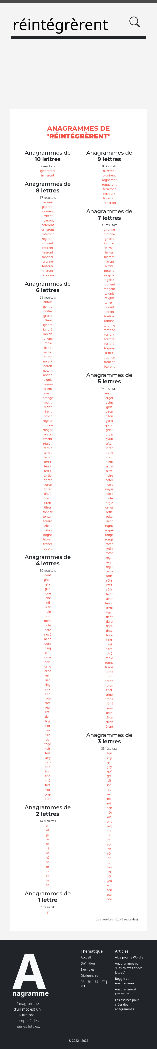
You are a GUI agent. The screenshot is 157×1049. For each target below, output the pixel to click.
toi (109, 863)
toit (47, 748)
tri (109, 872)
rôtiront (47, 248)
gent (47, 575)
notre (109, 484)
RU (83, 986)
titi (48, 739)
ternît (48, 457)
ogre (47, 643)
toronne (109, 325)
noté (47, 630)
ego (109, 753)
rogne (109, 526)
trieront (47, 271)
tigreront (109, 198)
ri (48, 871)
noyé (47, 634)
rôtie (109, 576)
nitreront (109, 171)
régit (109, 562)
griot (109, 430)
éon (109, 890)
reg (109, 826)
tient (109, 617)
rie (109, 831)
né (48, 853)
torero (47, 521)
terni (109, 608)
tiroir (47, 503)
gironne (109, 229)
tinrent (109, 312)
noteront (47, 225)
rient (109, 521)
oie (109, 817)
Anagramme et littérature (125, 991)
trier (109, 690)
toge (47, 744)
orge (47, 657)
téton (109, 717)
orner (109, 507)
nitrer (48, 357)
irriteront (47, 175)
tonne (109, 662)
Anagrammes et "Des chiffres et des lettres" (128, 968)
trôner (47, 544)
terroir (109, 302)
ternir (48, 448)
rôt (109, 853)
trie (47, 767)
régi (47, 707)
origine (109, 275)
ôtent (109, 726)
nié (109, 803)
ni (47, 848)
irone (109, 453)
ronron (48, 434)
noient (47, 361)
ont (109, 821)
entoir (47, 302)
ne (48, 844)
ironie (48, 343)
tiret (109, 644)
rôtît (109, 589)
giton (109, 416)
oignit (48, 379)
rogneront (109, 180)
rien (48, 680)
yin (109, 885)
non (109, 808)
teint (109, 594)
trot (47, 785)
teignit (109, 293)
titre (109, 649)
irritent (48, 216)
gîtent (48, 320)
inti (47, 602)
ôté (109, 899)
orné (47, 671)
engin (109, 393)
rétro (109, 571)
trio (47, 776)
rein (47, 675)
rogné (109, 530)
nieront (109, 257)
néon (47, 639)
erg (109, 758)
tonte (109, 672)
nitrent (109, 261)
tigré (109, 626)
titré (109, 653)
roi (109, 840)
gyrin (109, 439)
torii (109, 676)
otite (109, 516)
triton (48, 530)
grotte (47, 316)
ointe (109, 498)
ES (96, 982)
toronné (109, 330)
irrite (47, 348)
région (47, 443)
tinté (109, 635)
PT (103, 982)
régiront (48, 239)
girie (109, 407)
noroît (47, 366)
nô (48, 857)
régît (109, 567)
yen (109, 881)
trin (47, 771)
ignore (47, 325)
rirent (48, 411)
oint (47, 653)
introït (109, 248)
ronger (47, 430)
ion (109, 785)
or (47, 867)
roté (48, 703)
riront (48, 416)
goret (109, 421)
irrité (47, 352)
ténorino (48, 275)
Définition (88, 963)
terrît (47, 471)
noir (48, 616)
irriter (109, 252)
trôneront (109, 203)
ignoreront (47, 171)
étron (109, 722)
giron (109, 411)
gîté (48, 589)
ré (47, 876)
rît (109, 849)
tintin (48, 494)
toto (48, 762)
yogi (48, 794)
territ (47, 466)
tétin (109, 713)
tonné (109, 667)
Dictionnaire (89, 976)
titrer (47, 507)
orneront (47, 229)
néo (109, 812)
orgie (109, 503)
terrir (48, 462)
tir (109, 858)
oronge (48, 398)
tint (47, 726)
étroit (48, 548)
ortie (109, 512)
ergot (109, 398)
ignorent (48, 211)
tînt (47, 790)
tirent (48, 498)
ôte (109, 894)
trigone (109, 348)
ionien (47, 334)
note (47, 625)
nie (109, 799)
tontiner (48, 257)
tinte (109, 631)
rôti (47, 712)
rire (47, 689)
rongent (109, 289)
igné (48, 593)
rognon (47, 425)
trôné (109, 704)
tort (47, 753)
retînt (48, 407)
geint (109, 402)
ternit (48, 453)
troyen (47, 539)
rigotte (109, 280)
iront (109, 457)
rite (47, 694)
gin (109, 762)
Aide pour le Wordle (129, 957)
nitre (109, 466)
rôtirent (47, 243)
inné (48, 598)
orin (48, 662)
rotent (47, 439)
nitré (109, 471)
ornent (48, 393)
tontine (109, 316)
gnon (47, 580)
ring (48, 685)
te (47, 880)
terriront (109, 194)
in (47, 839)
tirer (109, 640)
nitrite (109, 266)
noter (109, 480)
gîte (48, 584)
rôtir (109, 580)
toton (109, 685)
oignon (48, 384)
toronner (47, 261)
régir (109, 557)
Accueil (86, 957)
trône (109, 699)
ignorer (109, 243)
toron (109, 681)
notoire (109, 271)
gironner (47, 202)
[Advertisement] (78, 71)
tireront (47, 252)
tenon (109, 603)
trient (48, 526)
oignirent (109, 175)
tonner (48, 512)
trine (109, 694)
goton (109, 425)
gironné (109, 234)
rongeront (109, 184)
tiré (47, 735)
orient (47, 389)
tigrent (109, 307)
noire (109, 475)
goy (109, 767)
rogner (47, 421)
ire (109, 790)
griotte (109, 239)
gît (109, 780)
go (48, 835)
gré (109, 776)
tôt (109, 876)
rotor (109, 553)
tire (47, 730)
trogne (48, 535)
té (47, 885)
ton (109, 867)
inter (109, 448)
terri (109, 612)
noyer (109, 489)
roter (109, 544)
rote (48, 698)
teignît (109, 298)
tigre (109, 621)
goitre (48, 311)
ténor (109, 708)
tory (48, 758)
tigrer (48, 480)
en (48, 825)
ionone (48, 338)
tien (48, 716)
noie (48, 612)
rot (109, 844)
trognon (109, 357)
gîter (109, 443)
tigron (47, 484)
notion (47, 375)
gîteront (47, 207)
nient (109, 462)
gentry (47, 306)
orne (47, 666)
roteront (48, 234)
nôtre (109, 494)
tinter (48, 489)
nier (48, 607)
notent (47, 370)
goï (109, 771)
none (47, 621)
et (47, 830)
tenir (109, 599)
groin (109, 434)
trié (47, 780)
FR (82, 982)
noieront (48, 220)
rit (109, 835)
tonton (48, 516)
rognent (109, 284)
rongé (109, 539)
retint (48, 402)
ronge (109, 535)
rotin (109, 548)
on (48, 862)
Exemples (87, 969)
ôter (48, 799)
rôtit (109, 585)
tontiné (109, 321)
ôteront (109, 366)
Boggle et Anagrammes (124, 981)
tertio (48, 475)
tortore (109, 339)
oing (47, 648)
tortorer (47, 266)
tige (48, 721)
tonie (109, 658)
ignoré (47, 329)
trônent (109, 362)
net (109, 794)
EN (89, 982)
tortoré (109, 344)
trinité (109, 353)
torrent (109, 334)
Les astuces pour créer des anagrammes (127, 1004)
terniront (109, 189)
